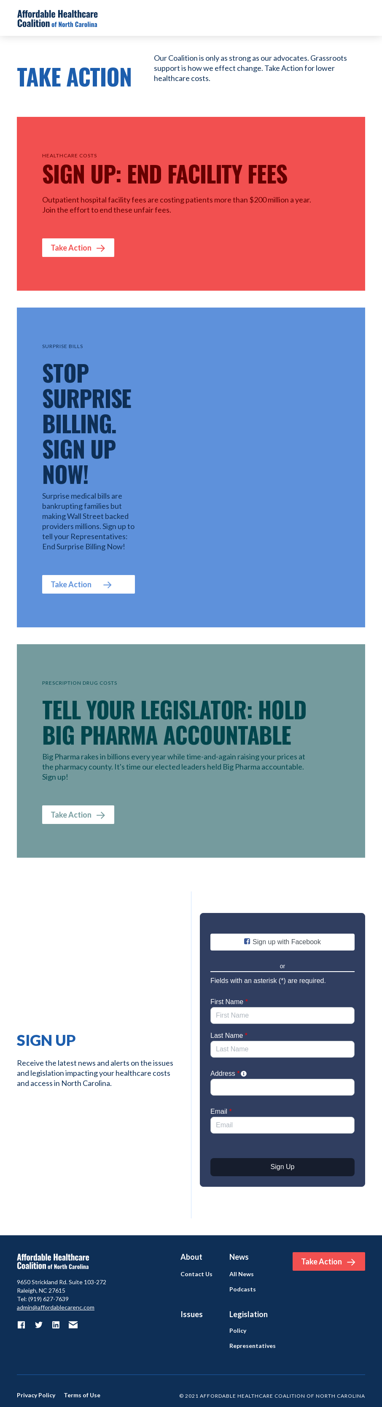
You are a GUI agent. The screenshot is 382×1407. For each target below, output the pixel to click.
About (191, 1256)
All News (241, 1274)
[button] (356, 18)
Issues (191, 1314)
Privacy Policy (36, 1395)
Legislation (248, 1314)
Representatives (252, 1345)
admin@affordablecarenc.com (55, 1307)
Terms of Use (82, 1395)
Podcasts (242, 1289)
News (239, 1256)
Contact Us (196, 1274)
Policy (237, 1330)
